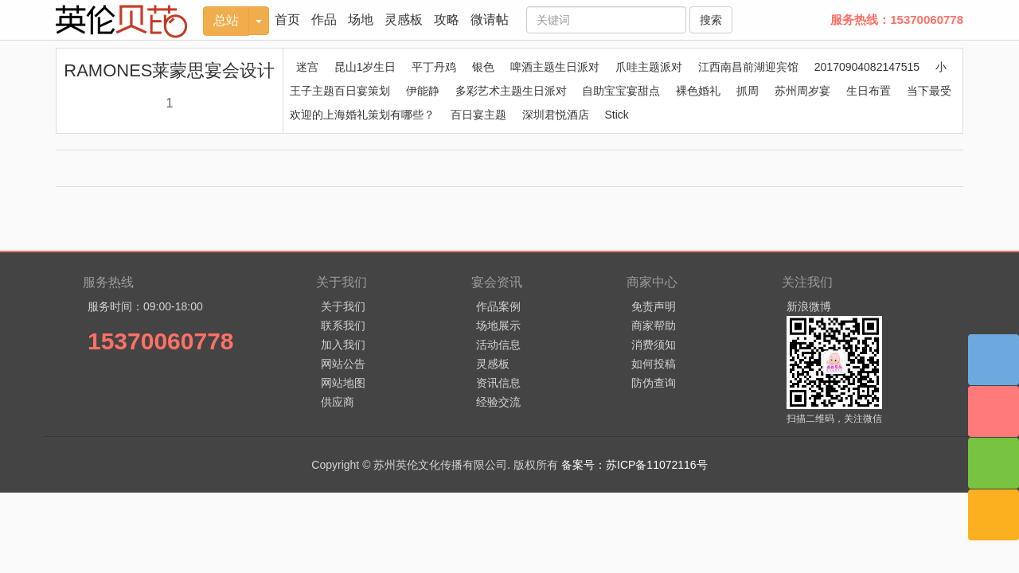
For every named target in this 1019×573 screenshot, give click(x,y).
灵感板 (404, 19)
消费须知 (653, 344)
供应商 (337, 402)
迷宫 (307, 66)
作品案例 (498, 306)
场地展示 (498, 325)
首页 (287, 19)
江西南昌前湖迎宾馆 (748, 66)
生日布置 (868, 90)
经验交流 (498, 402)
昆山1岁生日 (365, 66)
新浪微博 (809, 306)
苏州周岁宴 (802, 90)
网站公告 (343, 363)
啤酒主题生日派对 (554, 66)
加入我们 (343, 344)
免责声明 (653, 306)
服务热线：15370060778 (896, 19)
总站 (226, 20)
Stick (616, 114)
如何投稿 (653, 363)
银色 (483, 66)
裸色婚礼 (698, 90)
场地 (360, 19)
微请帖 (489, 19)
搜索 (711, 20)
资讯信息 (498, 382)
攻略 (446, 19)
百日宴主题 (478, 114)
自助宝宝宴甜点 (621, 90)
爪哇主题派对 (648, 66)
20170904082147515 (866, 66)
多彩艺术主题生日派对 (511, 90)
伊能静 (422, 90)
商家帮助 (653, 325)
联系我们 (343, 325)
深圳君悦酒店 (555, 114)
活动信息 (498, 344)
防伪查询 (653, 382)
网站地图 (343, 382)
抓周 (747, 90)
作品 (324, 19)
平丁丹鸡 (434, 66)
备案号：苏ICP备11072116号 (634, 464)
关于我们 (343, 306)
